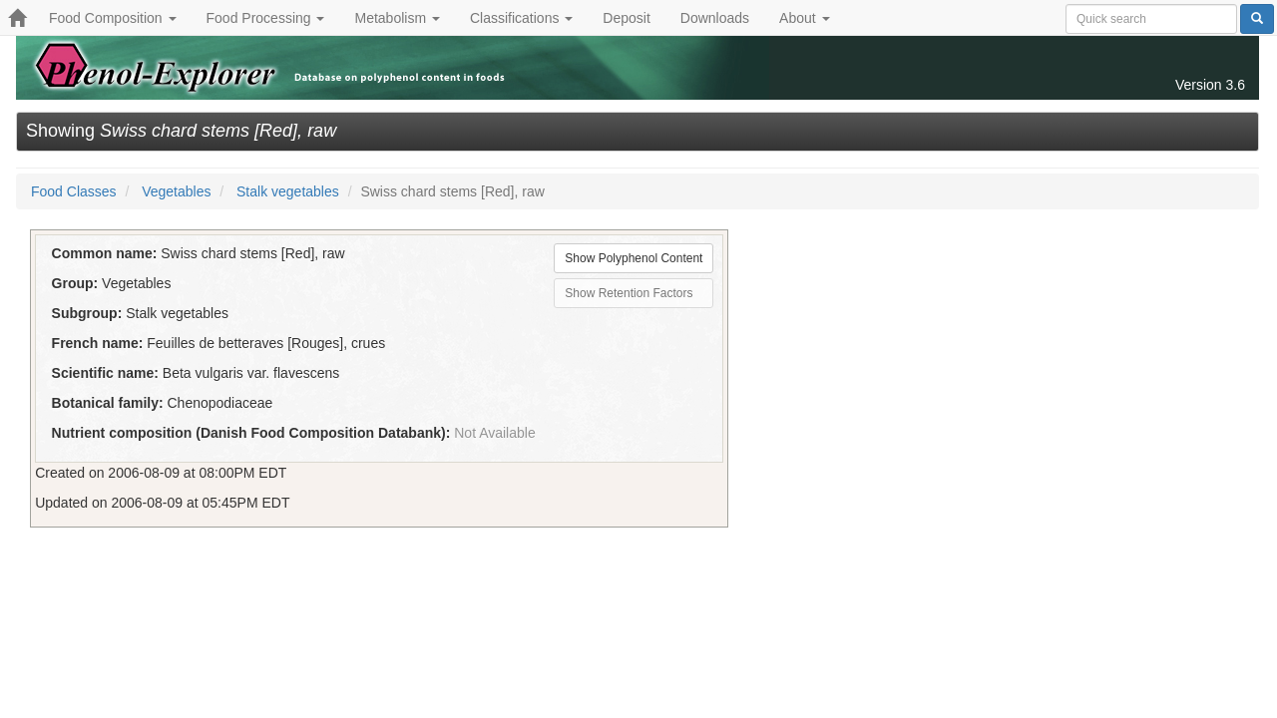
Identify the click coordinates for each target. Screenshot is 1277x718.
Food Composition (113, 18)
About (804, 18)
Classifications (521, 18)
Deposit (626, 18)
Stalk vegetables (287, 191)
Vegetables (176, 191)
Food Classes (74, 191)
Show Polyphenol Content (633, 258)
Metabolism (396, 18)
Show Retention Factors (628, 293)
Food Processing (266, 18)
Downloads (714, 18)
